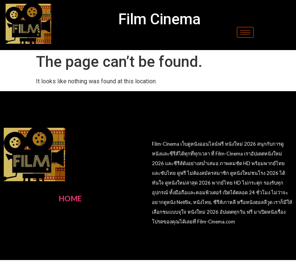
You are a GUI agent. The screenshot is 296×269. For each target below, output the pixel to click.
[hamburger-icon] (245, 32)
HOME (70, 198)
